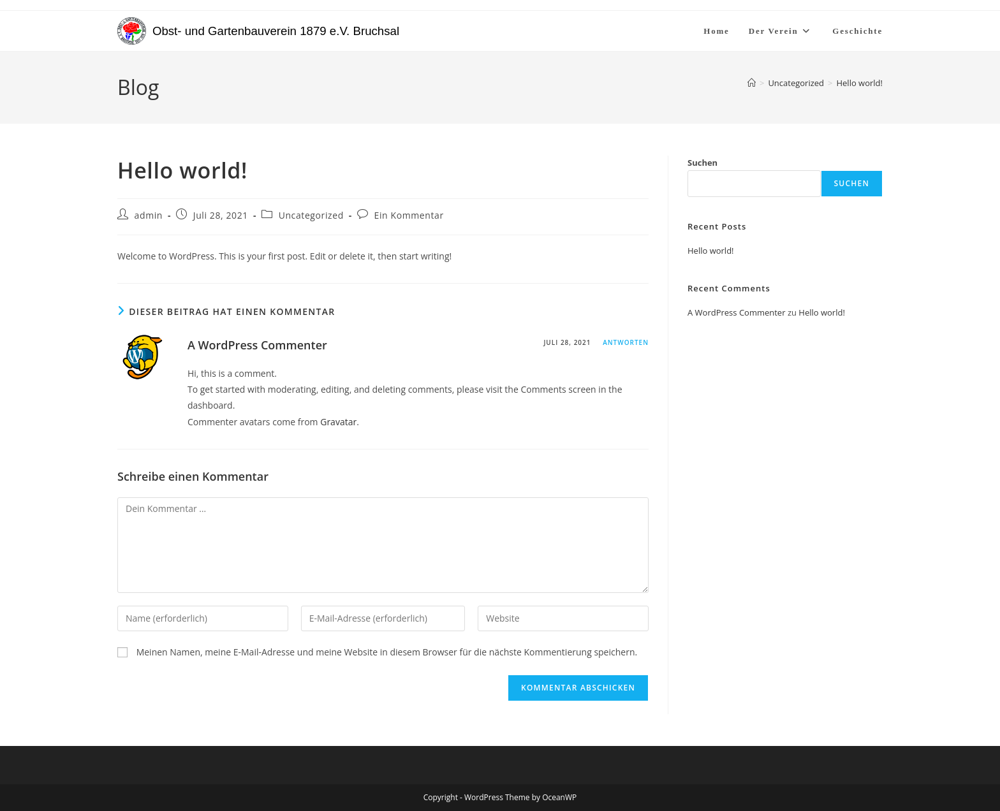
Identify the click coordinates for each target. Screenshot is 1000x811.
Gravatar (338, 422)
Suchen (702, 162)
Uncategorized (311, 215)
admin (149, 215)
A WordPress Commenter (257, 345)
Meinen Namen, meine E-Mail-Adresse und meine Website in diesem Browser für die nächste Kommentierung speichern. (387, 652)
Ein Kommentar (409, 215)
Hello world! (859, 83)
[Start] (751, 83)
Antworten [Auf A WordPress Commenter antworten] (626, 342)
